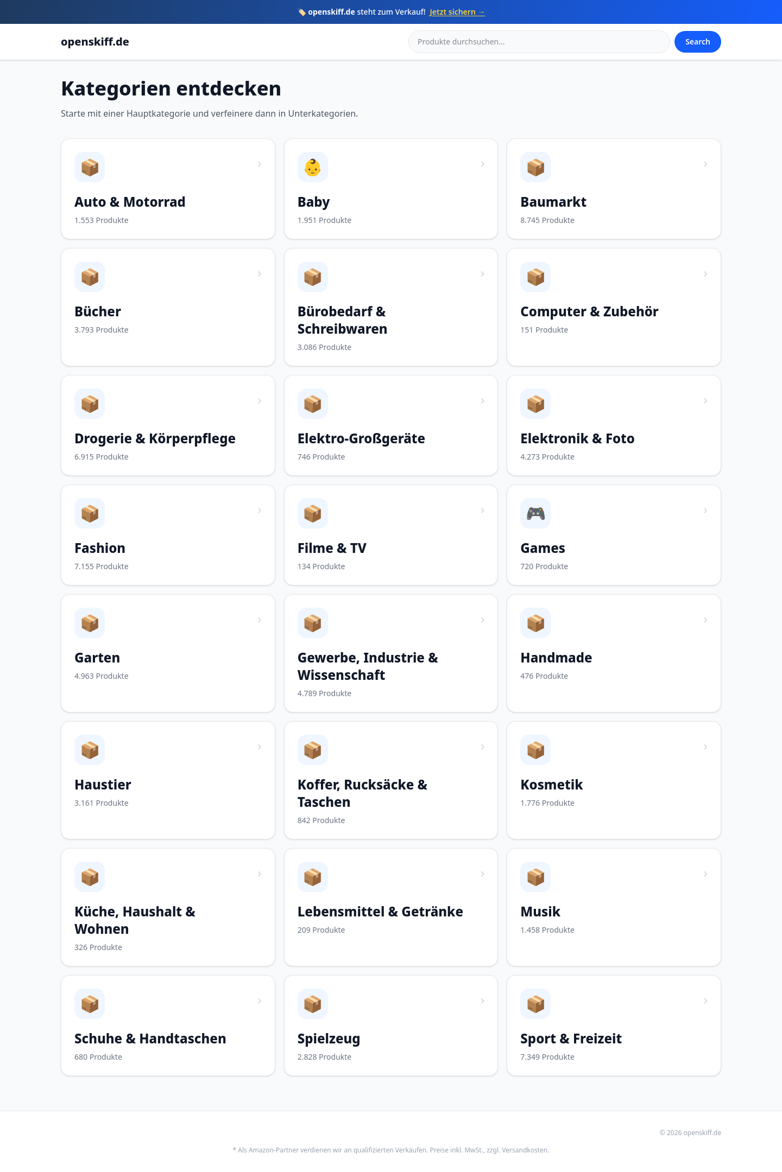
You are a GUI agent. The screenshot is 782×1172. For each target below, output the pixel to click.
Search (697, 41)
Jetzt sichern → (457, 12)
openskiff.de (95, 41)
